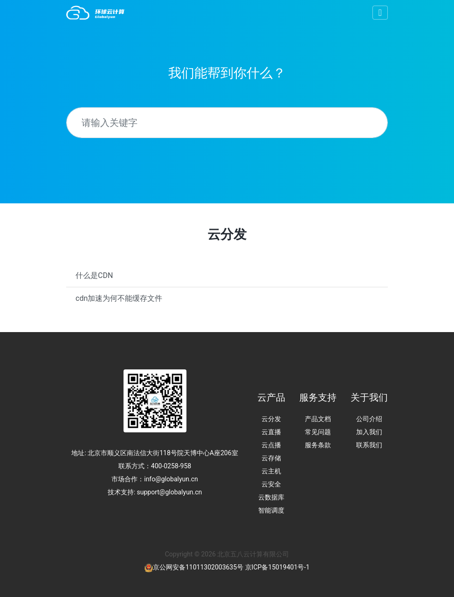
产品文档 (318, 419)
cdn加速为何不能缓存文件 (119, 298)
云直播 (271, 432)
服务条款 (318, 445)
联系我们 (369, 445)
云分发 (271, 419)
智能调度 (271, 510)
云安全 (271, 484)
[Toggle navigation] (380, 13)
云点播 (271, 445)
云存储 (271, 458)
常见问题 (318, 432)
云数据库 (271, 497)
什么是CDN (94, 275)
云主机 (271, 471)
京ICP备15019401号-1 (277, 567)
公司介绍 (369, 419)
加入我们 (369, 432)
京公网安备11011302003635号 (198, 567)
